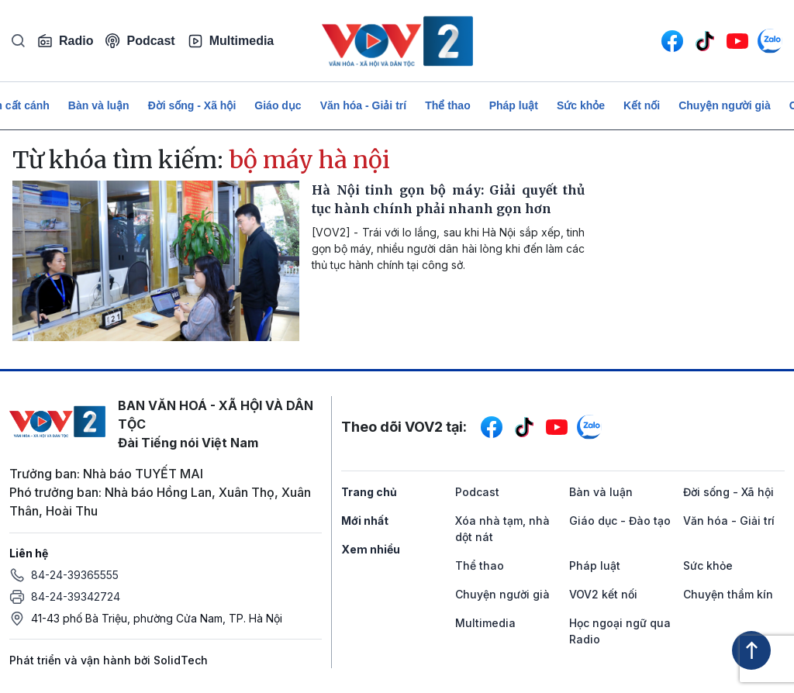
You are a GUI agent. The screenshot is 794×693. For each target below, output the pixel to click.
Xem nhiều (370, 549)
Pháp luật (513, 105)
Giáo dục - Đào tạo (620, 520)
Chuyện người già (724, 105)
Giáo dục (277, 105)
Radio (65, 41)
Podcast (139, 40)
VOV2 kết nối (603, 594)
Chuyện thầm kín (728, 594)
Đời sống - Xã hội (192, 105)
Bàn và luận (98, 105)
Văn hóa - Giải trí (363, 105)
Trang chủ (369, 491)
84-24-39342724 (75, 596)
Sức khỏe (581, 105)
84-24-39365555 (75, 574)
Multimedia (231, 41)
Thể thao (448, 105)
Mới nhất (364, 520)
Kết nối (641, 105)
